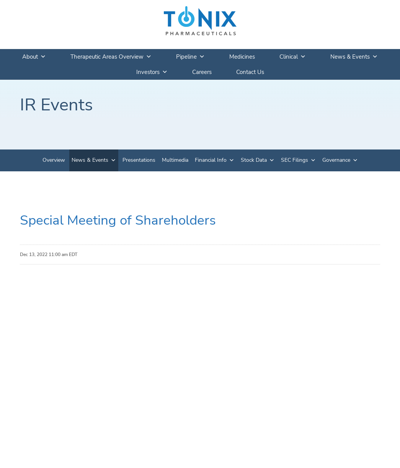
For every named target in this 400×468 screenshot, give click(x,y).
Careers (202, 72)
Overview (53, 160)
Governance (336, 160)
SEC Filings (294, 160)
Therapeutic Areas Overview (111, 57)
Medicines (242, 57)
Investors (152, 72)
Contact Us (250, 72)
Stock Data (254, 160)
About (34, 57)
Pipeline (190, 57)
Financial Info (211, 160)
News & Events (354, 57)
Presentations (138, 160)
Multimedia (175, 160)
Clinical (292, 57)
